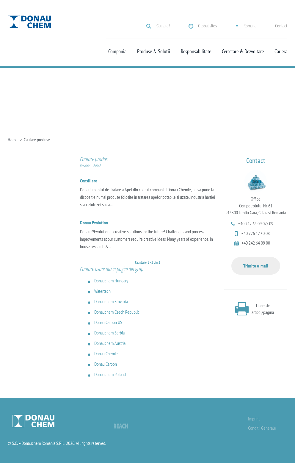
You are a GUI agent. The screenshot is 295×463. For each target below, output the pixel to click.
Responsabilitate (196, 51)
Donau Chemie (106, 353)
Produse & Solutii (153, 51)
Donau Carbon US (108, 322)
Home (13, 140)
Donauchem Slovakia (111, 301)
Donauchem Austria (109, 343)
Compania (117, 51)
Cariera (280, 51)
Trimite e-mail (255, 266)
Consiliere (88, 180)
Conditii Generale (262, 428)
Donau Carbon (105, 364)
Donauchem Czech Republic (116, 312)
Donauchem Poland (110, 374)
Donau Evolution (94, 222)
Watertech (102, 291)
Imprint (254, 419)
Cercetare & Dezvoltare (243, 51)
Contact (281, 26)
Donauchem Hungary (111, 281)
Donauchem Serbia (109, 333)
